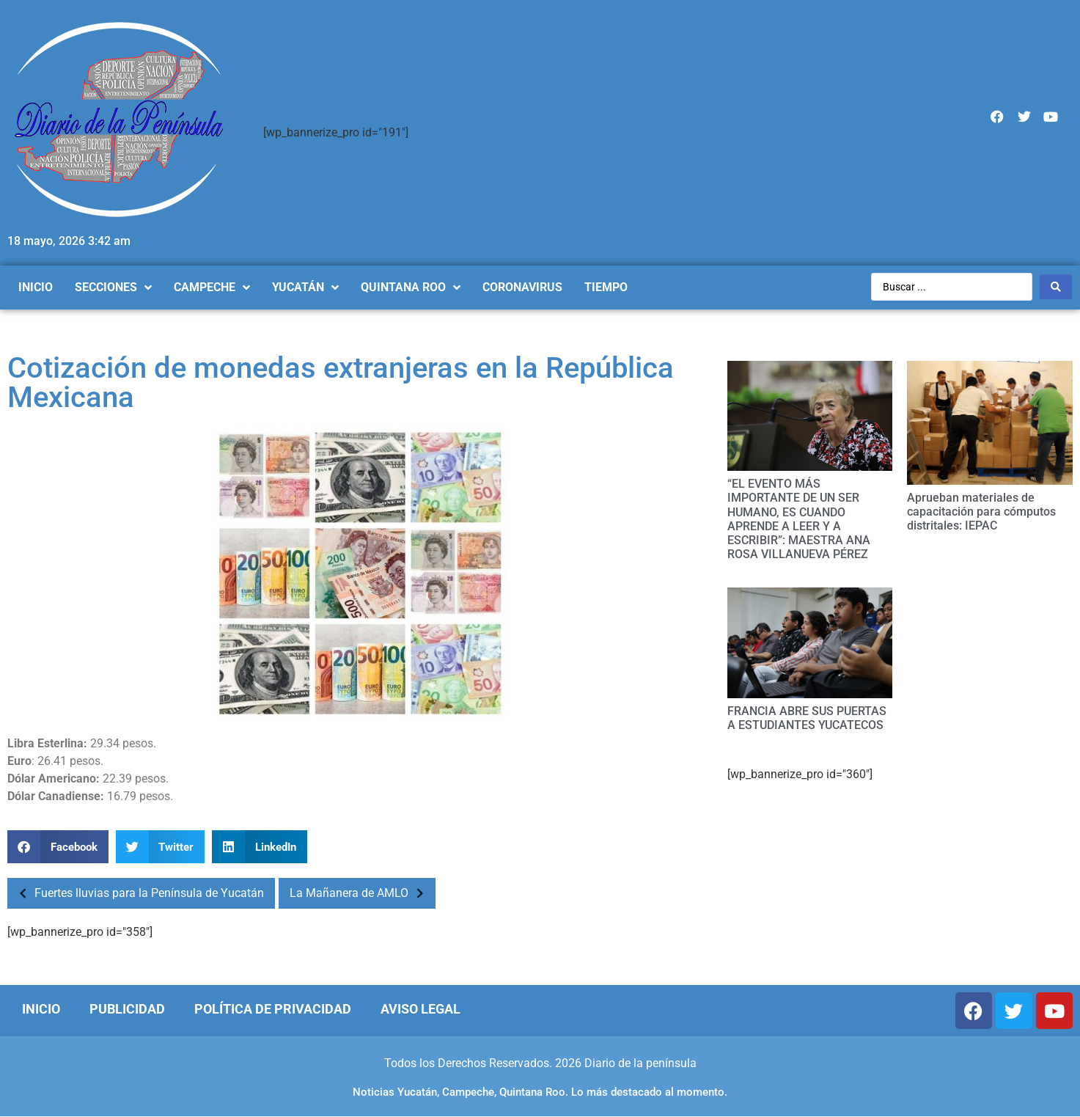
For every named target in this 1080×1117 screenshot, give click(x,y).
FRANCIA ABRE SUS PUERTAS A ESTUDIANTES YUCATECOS (806, 718)
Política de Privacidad (272, 1009)
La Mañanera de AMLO (361, 893)
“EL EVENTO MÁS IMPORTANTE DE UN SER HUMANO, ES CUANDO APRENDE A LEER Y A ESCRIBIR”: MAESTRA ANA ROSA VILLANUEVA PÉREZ (798, 519)
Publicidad (127, 1009)
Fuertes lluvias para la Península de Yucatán (137, 893)
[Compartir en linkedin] (259, 846)
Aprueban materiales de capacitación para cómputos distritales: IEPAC (981, 511)
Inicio (41, 1009)
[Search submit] (1056, 286)
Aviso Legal (420, 1009)
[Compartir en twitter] (160, 846)
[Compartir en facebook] (58, 846)
